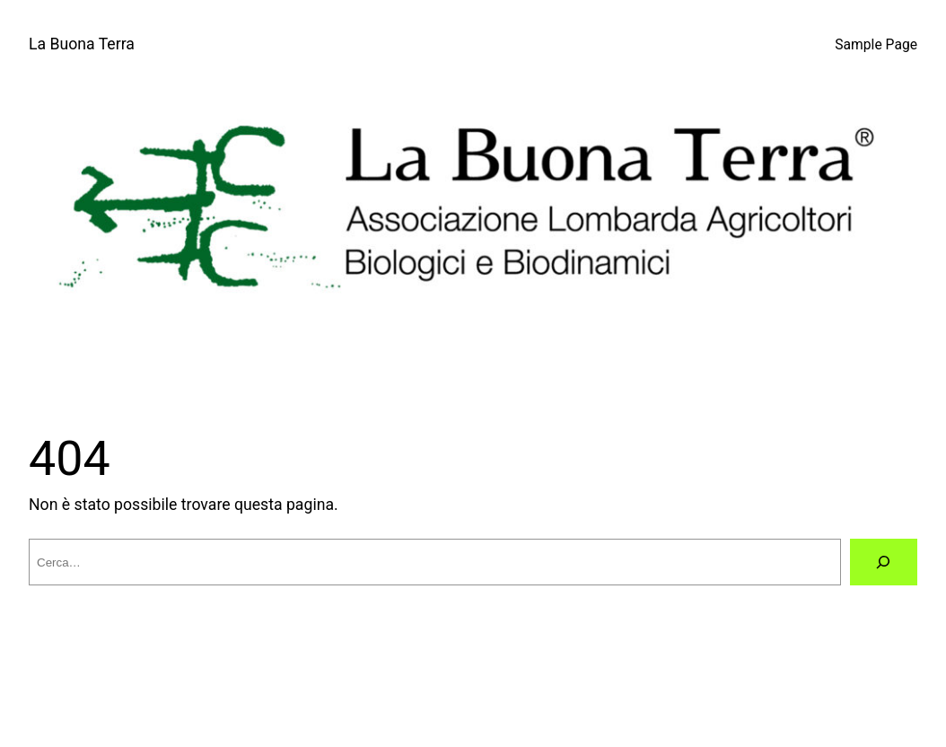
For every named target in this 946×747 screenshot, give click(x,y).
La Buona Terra (82, 44)
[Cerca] (883, 562)
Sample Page (876, 44)
